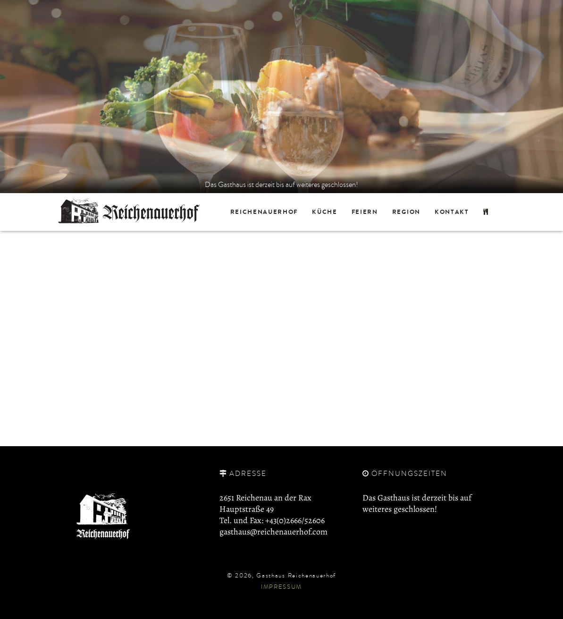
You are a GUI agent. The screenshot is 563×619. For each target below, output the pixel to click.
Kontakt (452, 211)
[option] (281, 96)
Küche (324, 211)
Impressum (281, 586)
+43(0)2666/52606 (295, 520)
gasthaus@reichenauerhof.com (273, 531)
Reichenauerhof (264, 211)
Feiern (365, 211)
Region (406, 211)
